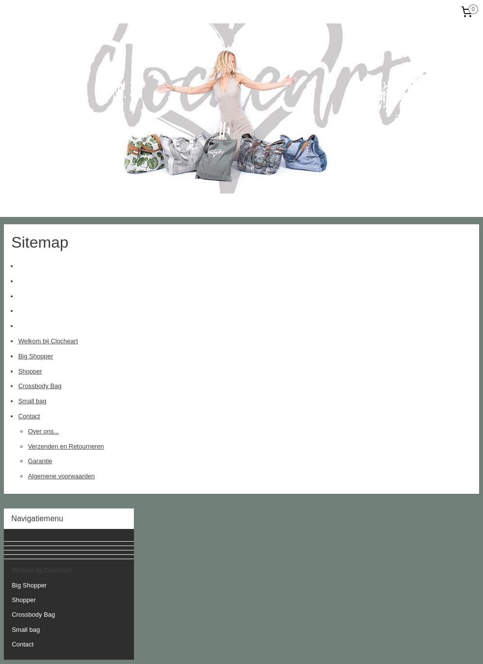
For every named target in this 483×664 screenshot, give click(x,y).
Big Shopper (173, 356)
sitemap (206, 646)
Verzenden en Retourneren (204, 446)
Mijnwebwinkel (331, 646)
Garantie (178, 461)
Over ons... (181, 431)
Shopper (168, 371)
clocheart (185, 523)
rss (223, 646)
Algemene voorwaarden (199, 476)
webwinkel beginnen (255, 646)
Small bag (170, 401)
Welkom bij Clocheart (186, 341)
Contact (167, 416)
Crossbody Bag (178, 386)
